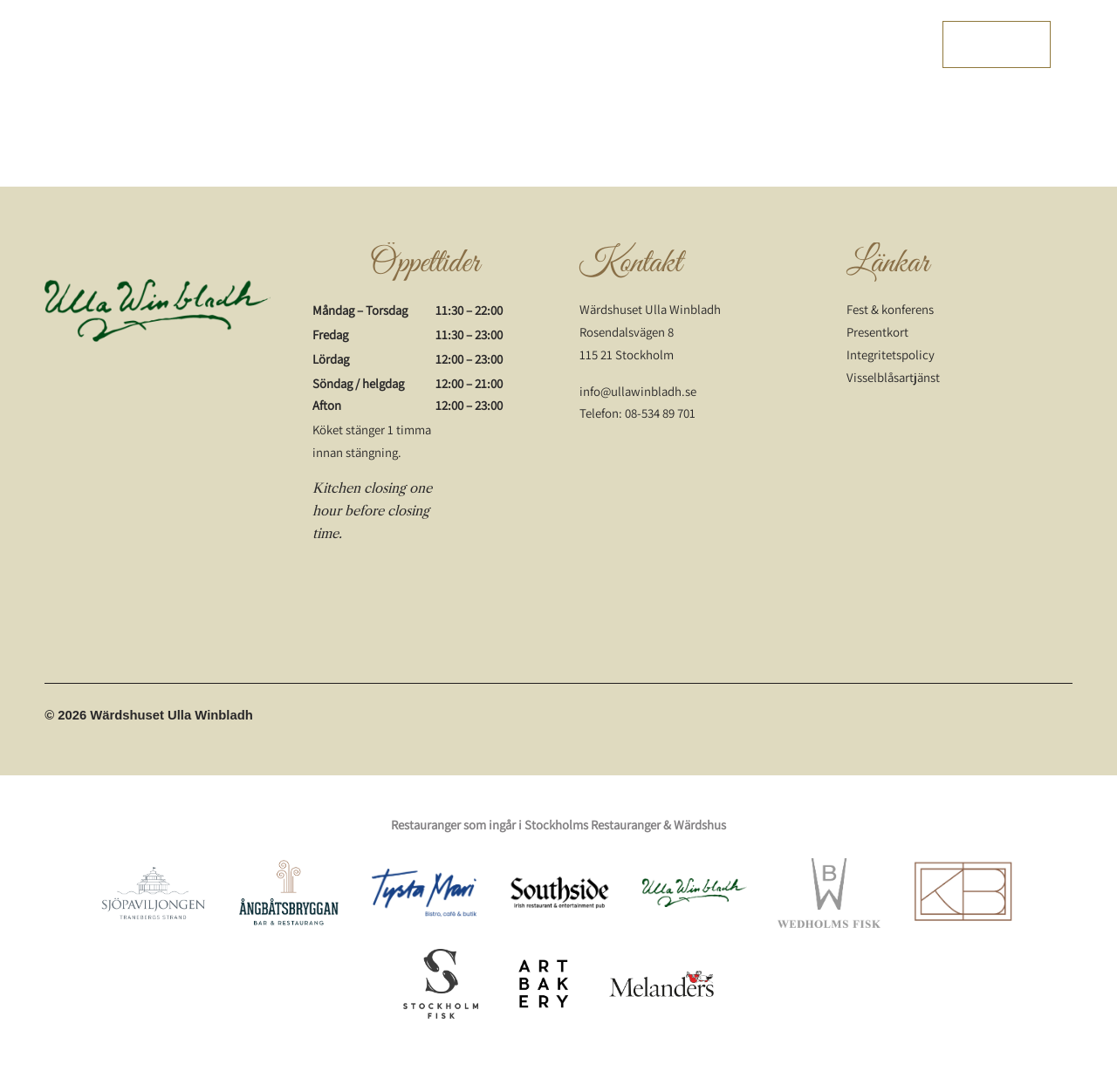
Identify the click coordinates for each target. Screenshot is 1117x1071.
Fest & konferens (890, 309)
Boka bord (997, 44)
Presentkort (878, 45)
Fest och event (679, 45)
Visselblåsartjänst (893, 377)
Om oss (810, 45)
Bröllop (755, 45)
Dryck (608, 45)
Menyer (432, 45)
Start (382, 45)
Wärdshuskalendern (521, 45)
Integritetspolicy (890, 354)
